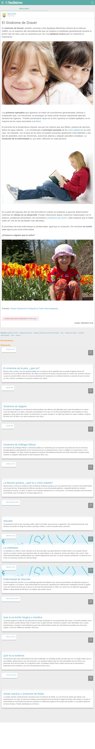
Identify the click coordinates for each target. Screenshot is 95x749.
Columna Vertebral (11, 675)
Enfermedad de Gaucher (17, 579)
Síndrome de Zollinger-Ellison (19, 444)
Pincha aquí (32, 318)
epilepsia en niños (12, 333)
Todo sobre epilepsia (48, 308)
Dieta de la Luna (10, 535)
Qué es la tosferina (13, 655)
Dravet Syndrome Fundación (23, 308)
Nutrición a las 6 (10, 349)
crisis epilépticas (76, 130)
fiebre (38, 121)
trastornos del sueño (57, 218)
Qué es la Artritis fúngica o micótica (22, 617)
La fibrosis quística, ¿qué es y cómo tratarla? (28, 482)
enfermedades (5, 335)
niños (12, 335)
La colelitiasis (10, 547)
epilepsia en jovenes (26, 333)
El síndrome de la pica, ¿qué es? (21, 368)
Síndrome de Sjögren (15, 406)
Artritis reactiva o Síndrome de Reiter (23, 693)
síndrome (81, 333)
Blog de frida (12, 14)
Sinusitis (8, 521)
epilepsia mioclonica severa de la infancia (46, 333)
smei (62, 333)
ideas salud (24, 8)
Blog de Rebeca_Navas (12, 502)
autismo (18, 335)
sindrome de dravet (71, 333)
